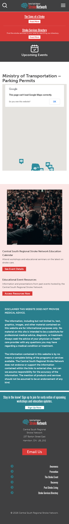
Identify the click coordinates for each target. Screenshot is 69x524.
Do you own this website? (19, 102)
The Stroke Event (34, 477)
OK (54, 101)
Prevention (34, 472)
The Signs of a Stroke (34, 16)
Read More (34, 21)
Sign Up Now (34, 407)
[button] (35, 169)
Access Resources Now (17, 293)
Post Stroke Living (34, 488)
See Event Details (14, 269)
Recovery (34, 483)
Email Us (34, 451)
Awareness (34, 467)
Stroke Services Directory (34, 30)
